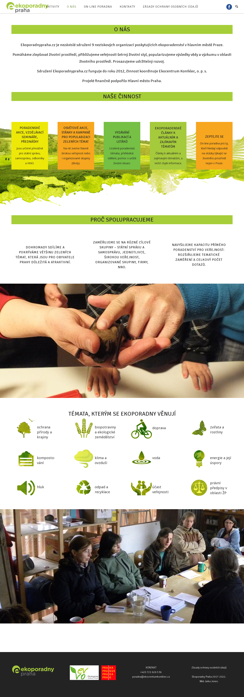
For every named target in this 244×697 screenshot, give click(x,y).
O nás (71, 7)
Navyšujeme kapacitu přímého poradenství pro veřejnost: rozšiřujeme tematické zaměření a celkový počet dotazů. (199, 255)
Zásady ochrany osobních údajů (170, 7)
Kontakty (127, 7)
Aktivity (52, 7)
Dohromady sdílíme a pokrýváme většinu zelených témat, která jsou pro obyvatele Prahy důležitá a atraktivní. (45, 254)
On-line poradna (98, 7)
